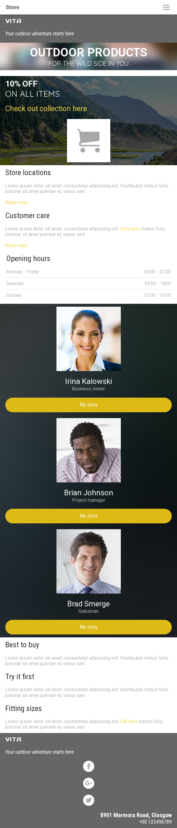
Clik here (129, 721)
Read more (16, 202)
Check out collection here (46, 108)
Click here (130, 229)
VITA (13, 21)
